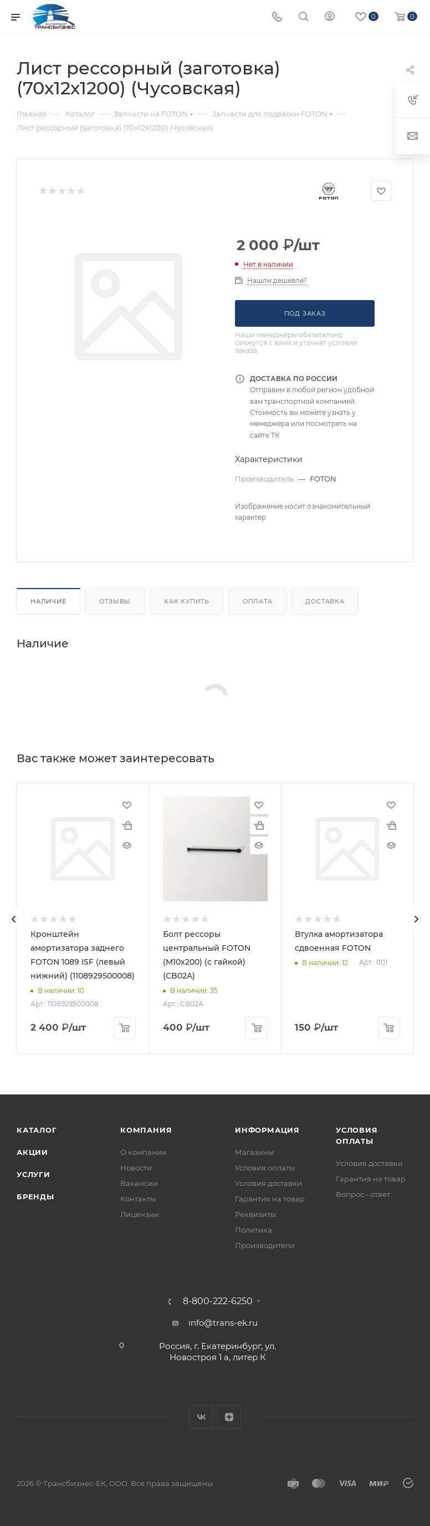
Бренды (35, 1196)
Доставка (324, 601)
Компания (146, 1130)
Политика (253, 1229)
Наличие (48, 601)
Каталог (37, 1130)
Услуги (33, 1174)
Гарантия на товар (270, 1198)
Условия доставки (268, 1183)
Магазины (254, 1152)
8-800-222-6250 (218, 1301)
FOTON (323, 478)
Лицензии (139, 1214)
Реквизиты (255, 1214)
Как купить (186, 601)
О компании (143, 1152)
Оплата (258, 601)
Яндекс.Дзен (229, 1417)
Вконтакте (201, 1417)
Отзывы (115, 601)
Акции (32, 1152)
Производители (265, 1245)
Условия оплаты (265, 1167)
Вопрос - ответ (363, 1194)
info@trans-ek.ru (223, 1322)
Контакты (138, 1198)
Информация (267, 1130)
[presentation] (14, 919)
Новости (136, 1167)
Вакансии (139, 1183)
